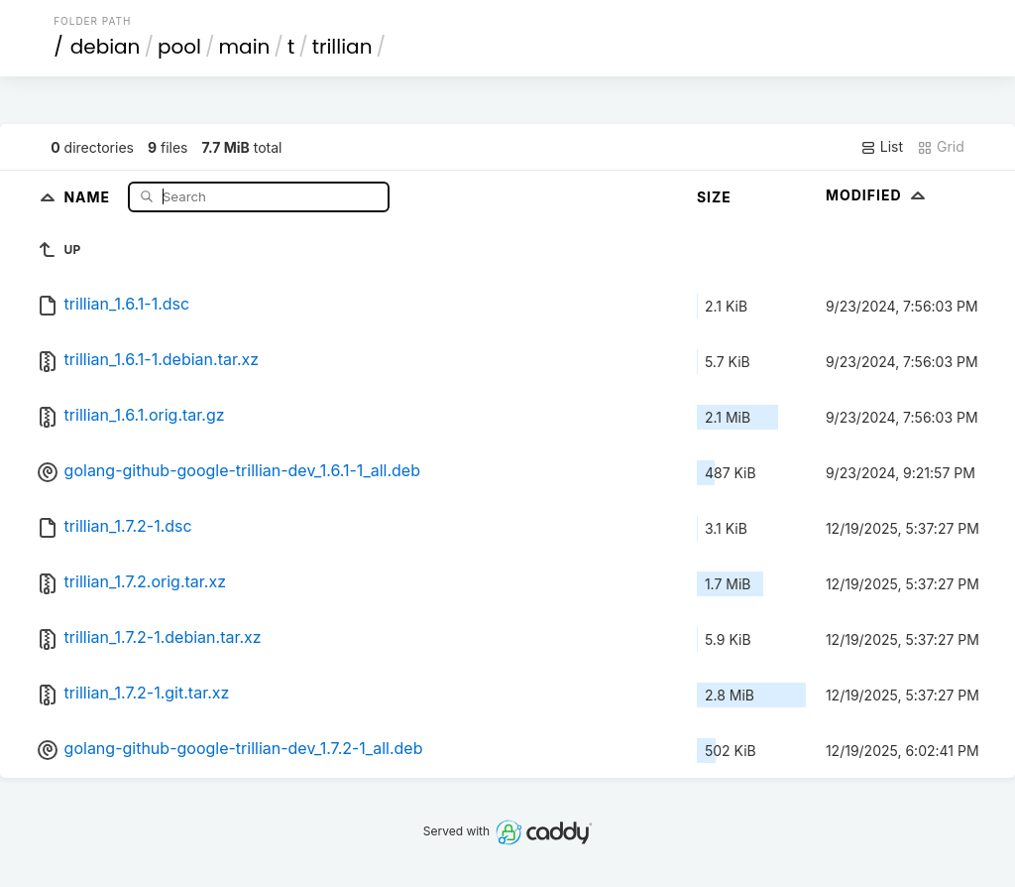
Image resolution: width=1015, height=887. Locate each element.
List (881, 147)
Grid (940, 147)
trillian (342, 47)
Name (88, 196)
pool (179, 47)
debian (105, 47)
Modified (878, 195)
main (245, 47)
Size (714, 197)
